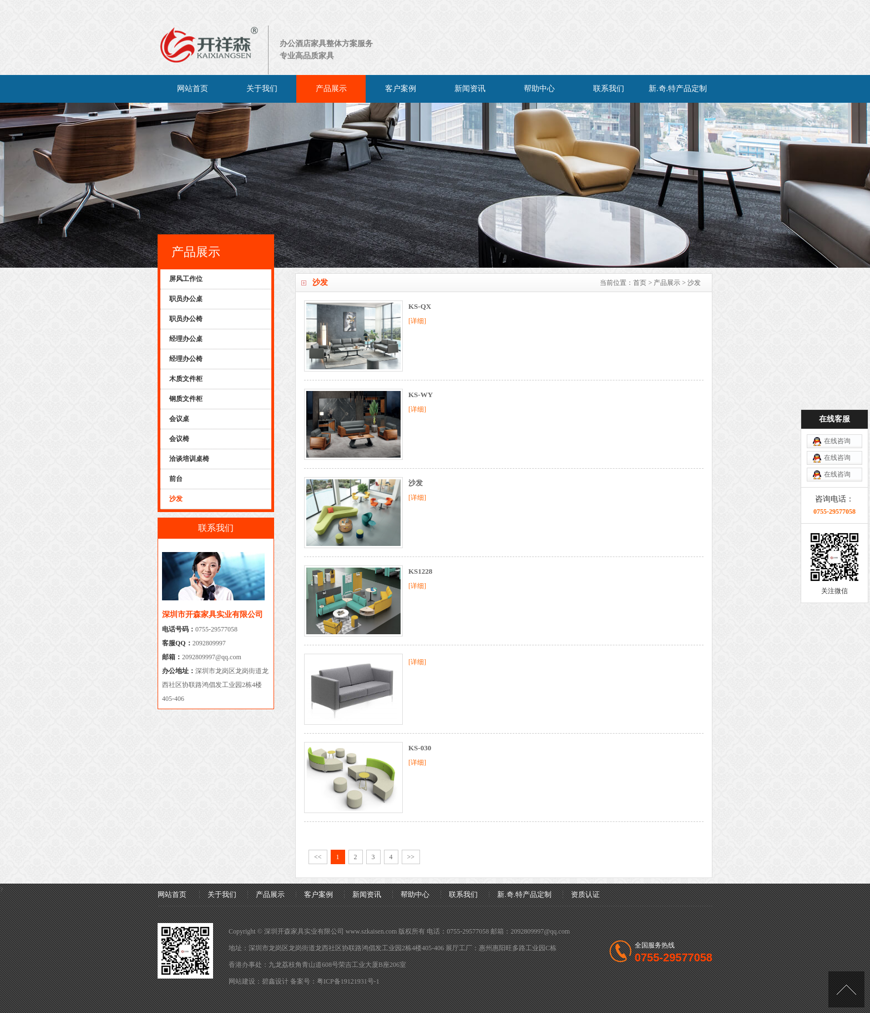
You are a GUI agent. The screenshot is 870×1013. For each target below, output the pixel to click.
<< (318, 857)
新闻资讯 (469, 88)
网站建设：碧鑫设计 (259, 981)
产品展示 (331, 88)
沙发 (415, 483)
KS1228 (420, 571)
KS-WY (420, 394)
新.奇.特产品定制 (678, 88)
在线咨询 (837, 384)
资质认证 (585, 894)
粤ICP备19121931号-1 (348, 981)
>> (411, 857)
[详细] (417, 321)
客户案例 (400, 88)
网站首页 (192, 88)
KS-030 (419, 748)
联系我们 (608, 88)
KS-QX (419, 306)
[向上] (846, 989)
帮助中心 (539, 88)
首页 (639, 283)
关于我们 (261, 88)
